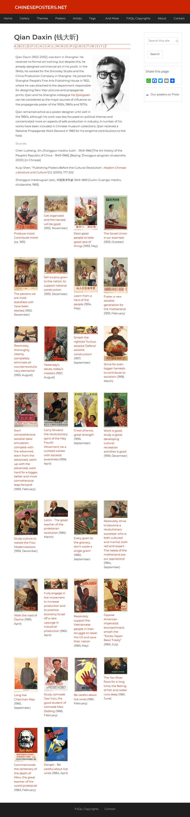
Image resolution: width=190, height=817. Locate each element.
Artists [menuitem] (77, 18)
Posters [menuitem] (60, 18)
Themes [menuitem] (42, 18)
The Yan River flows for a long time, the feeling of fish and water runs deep (115, 686)
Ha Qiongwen (80, 95)
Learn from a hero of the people (83, 300)
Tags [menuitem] (92, 18)
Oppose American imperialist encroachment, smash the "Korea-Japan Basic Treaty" (114, 628)
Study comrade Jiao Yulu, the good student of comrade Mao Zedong (55, 703)
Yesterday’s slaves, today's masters (53, 369)
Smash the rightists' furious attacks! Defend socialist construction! (85, 346)
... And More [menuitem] (111, 18)
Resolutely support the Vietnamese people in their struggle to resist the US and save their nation (85, 629)
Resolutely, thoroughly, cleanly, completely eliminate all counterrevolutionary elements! (25, 358)
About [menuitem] (162, 18)
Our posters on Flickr (165, 94)
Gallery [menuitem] (24, 18)
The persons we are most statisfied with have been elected (25, 302)
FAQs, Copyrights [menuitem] (138, 18)
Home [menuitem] (8, 18)
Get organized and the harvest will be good (55, 220)
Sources (21, 143)
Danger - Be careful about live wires (56, 769)
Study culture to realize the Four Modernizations (25, 542)
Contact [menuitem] (179, 18)
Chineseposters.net (41, 7)
